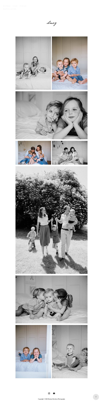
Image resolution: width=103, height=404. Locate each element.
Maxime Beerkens (54, 11)
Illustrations (23, 9)
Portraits (23, 6)
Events (15, 6)
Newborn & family (9, 9)
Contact (6, 12)
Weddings (6, 6)
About (13, 12)
